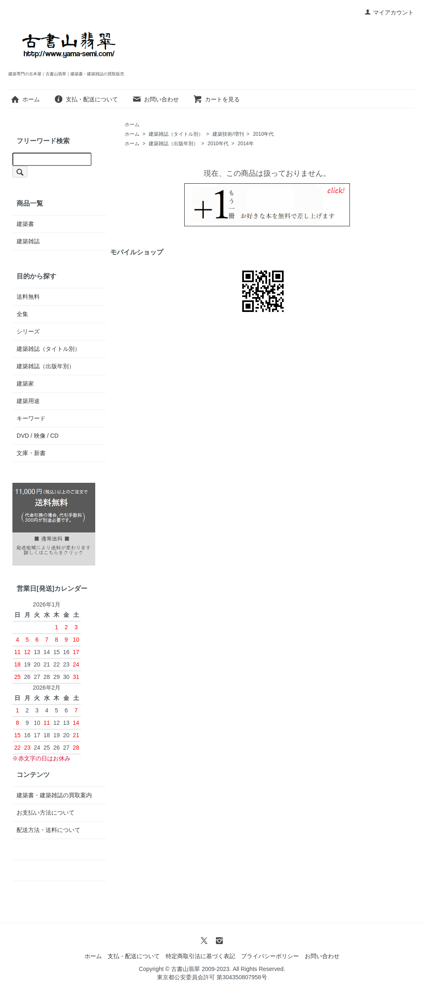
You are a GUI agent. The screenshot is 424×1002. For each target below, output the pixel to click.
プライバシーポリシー (270, 956)
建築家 (25, 383)
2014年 (246, 143)
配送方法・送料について (48, 830)
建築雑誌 (28, 241)
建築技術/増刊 (227, 134)
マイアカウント (389, 12)
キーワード (31, 418)
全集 (22, 314)
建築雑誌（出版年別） (173, 143)
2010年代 (263, 134)
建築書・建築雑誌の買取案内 (54, 795)
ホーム (25, 99)
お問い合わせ (155, 99)
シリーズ (28, 331)
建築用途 (28, 401)
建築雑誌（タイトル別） (176, 134)
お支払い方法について (46, 812)
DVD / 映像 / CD (37, 435)
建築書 (25, 224)
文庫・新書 (31, 453)
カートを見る (216, 99)
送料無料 (28, 296)
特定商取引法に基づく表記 (200, 956)
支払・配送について (86, 99)
